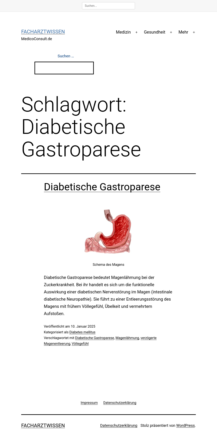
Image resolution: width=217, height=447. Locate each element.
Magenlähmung (127, 338)
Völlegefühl (80, 344)
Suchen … (66, 56)
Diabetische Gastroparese (102, 187)
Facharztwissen (43, 32)
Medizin (123, 32)
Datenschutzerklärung (118, 425)
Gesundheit (154, 32)
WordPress (185, 425)
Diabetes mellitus (82, 332)
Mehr (183, 32)
